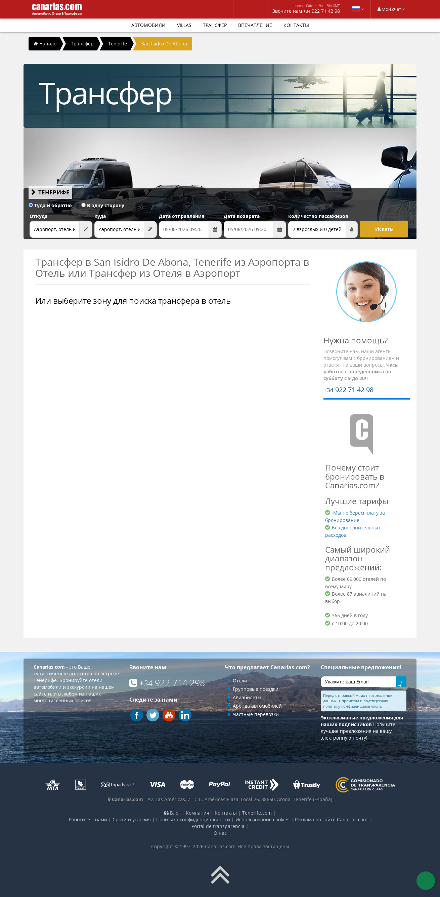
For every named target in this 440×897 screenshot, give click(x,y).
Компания (197, 813)
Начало (45, 43)
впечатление (255, 25)
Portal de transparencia (218, 826)
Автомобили (148, 25)
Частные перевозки (256, 714)
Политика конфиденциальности (193, 819)
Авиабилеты (247, 697)
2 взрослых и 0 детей (317, 229)
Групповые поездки (255, 689)
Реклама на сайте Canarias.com (331, 819)
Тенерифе (54, 192)
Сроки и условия (132, 819)
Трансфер (215, 25)
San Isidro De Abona (164, 43)
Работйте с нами (88, 819)
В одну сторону (102, 205)
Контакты (296, 25)
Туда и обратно (50, 205)
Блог (172, 813)
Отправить (401, 682)
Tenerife (117, 43)
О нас (220, 833)
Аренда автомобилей (257, 706)
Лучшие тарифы (356, 501)
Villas (184, 25)
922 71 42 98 (348, 389)
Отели (240, 680)
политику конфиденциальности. (352, 706)
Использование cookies (262, 819)
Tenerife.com (257, 813)
